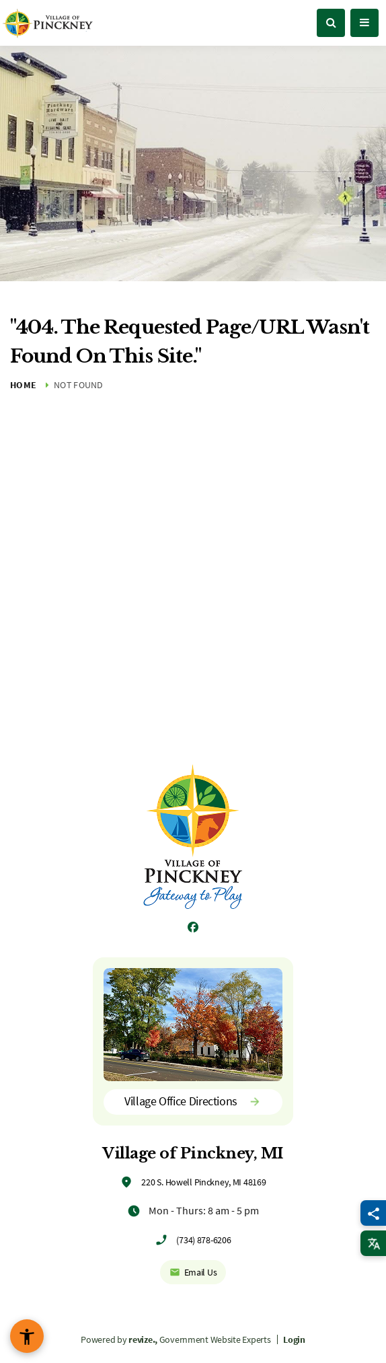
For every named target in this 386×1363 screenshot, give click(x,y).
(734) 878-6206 (203, 1240)
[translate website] (373, 1243)
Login (294, 1339)
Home (23, 385)
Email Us (193, 1272)
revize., (142, 1339)
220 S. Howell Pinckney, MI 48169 (203, 1182)
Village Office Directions (193, 1101)
